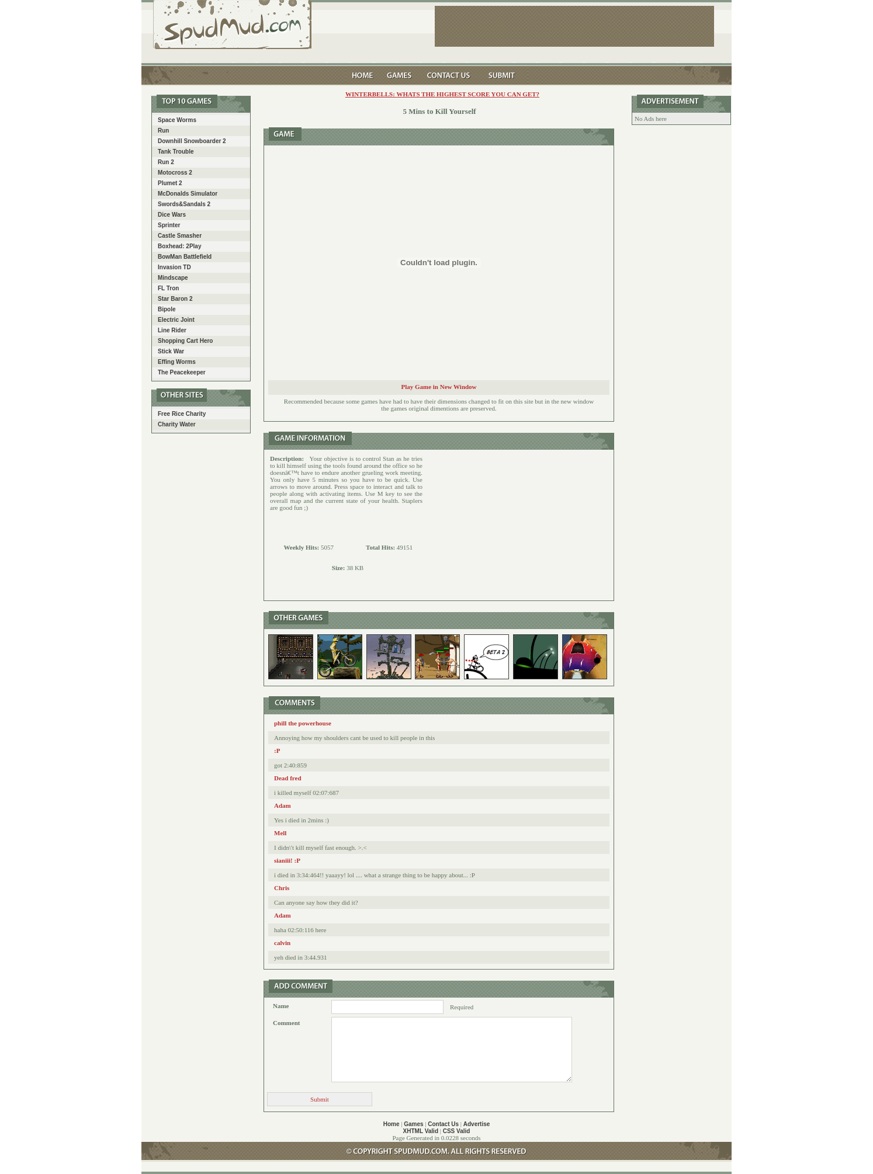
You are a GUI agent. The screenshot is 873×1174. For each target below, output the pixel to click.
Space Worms (177, 120)
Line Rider (172, 330)
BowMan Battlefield (185, 256)
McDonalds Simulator (187, 193)
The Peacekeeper (182, 372)
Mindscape (173, 278)
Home (391, 1124)
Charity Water (177, 424)
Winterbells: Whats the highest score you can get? (442, 94)
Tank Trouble (176, 151)
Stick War (171, 351)
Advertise (476, 1124)
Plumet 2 (170, 183)
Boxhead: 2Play (179, 246)
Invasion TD (174, 267)
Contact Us (443, 1124)
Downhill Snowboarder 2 (192, 141)
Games (413, 1124)
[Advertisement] (518, 525)
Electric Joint (176, 320)
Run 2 (166, 162)
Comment (286, 1022)
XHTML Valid (420, 1131)
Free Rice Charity (182, 414)
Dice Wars (172, 214)
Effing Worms (177, 362)
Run (163, 130)
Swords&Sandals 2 (184, 204)
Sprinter (169, 225)
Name (281, 1005)
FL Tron (168, 288)
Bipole (167, 309)
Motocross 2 (175, 172)
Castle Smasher (180, 235)
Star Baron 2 (175, 299)
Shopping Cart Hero (185, 341)
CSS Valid (456, 1131)
